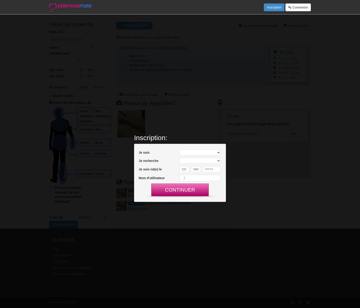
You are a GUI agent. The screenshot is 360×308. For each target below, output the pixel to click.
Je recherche (148, 161)
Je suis (144, 152)
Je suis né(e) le (150, 169)
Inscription (274, 7)
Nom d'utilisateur (152, 178)
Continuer (180, 190)
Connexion (298, 7)
